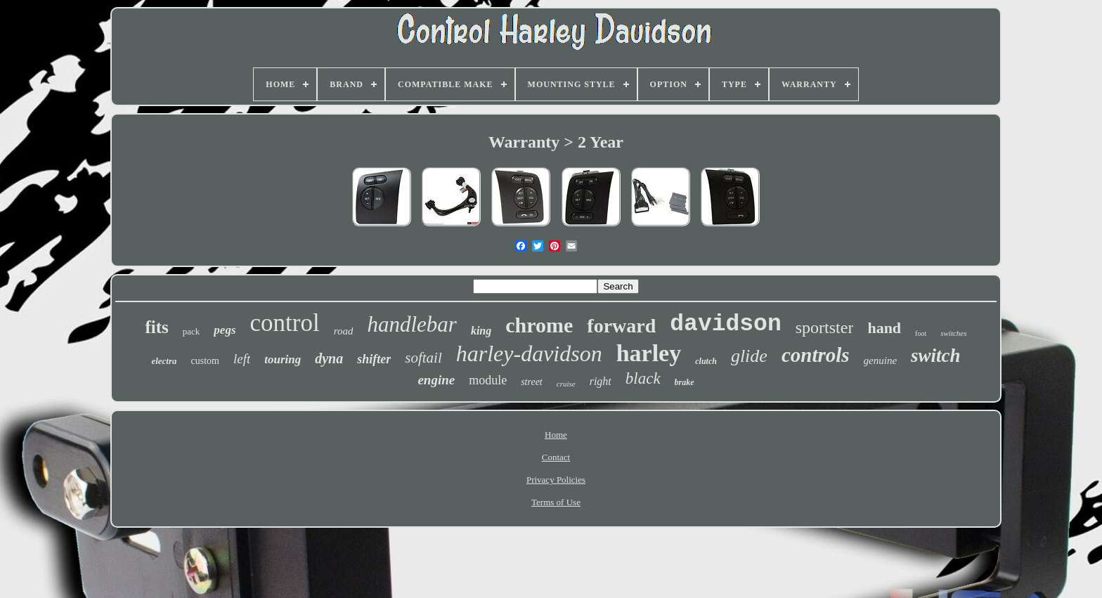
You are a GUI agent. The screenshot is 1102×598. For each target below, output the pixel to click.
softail (423, 357)
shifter (374, 359)
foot (920, 333)
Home (556, 434)
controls (816, 355)
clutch (706, 361)
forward (621, 326)
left (241, 358)
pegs (224, 330)
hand (884, 328)
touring (282, 359)
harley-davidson (529, 353)
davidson (725, 324)
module (488, 380)
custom (204, 361)
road (344, 331)
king (481, 331)
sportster (825, 327)
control (285, 323)
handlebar (411, 324)
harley (649, 353)
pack (191, 331)
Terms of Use (556, 502)
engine (436, 379)
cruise (566, 383)
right (600, 381)
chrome (539, 325)
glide (749, 356)
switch (936, 355)
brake (684, 382)
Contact (556, 457)
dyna (329, 358)
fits (156, 327)
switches (953, 333)
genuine (880, 360)
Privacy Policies (555, 479)
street (532, 382)
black (643, 378)
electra (163, 361)
